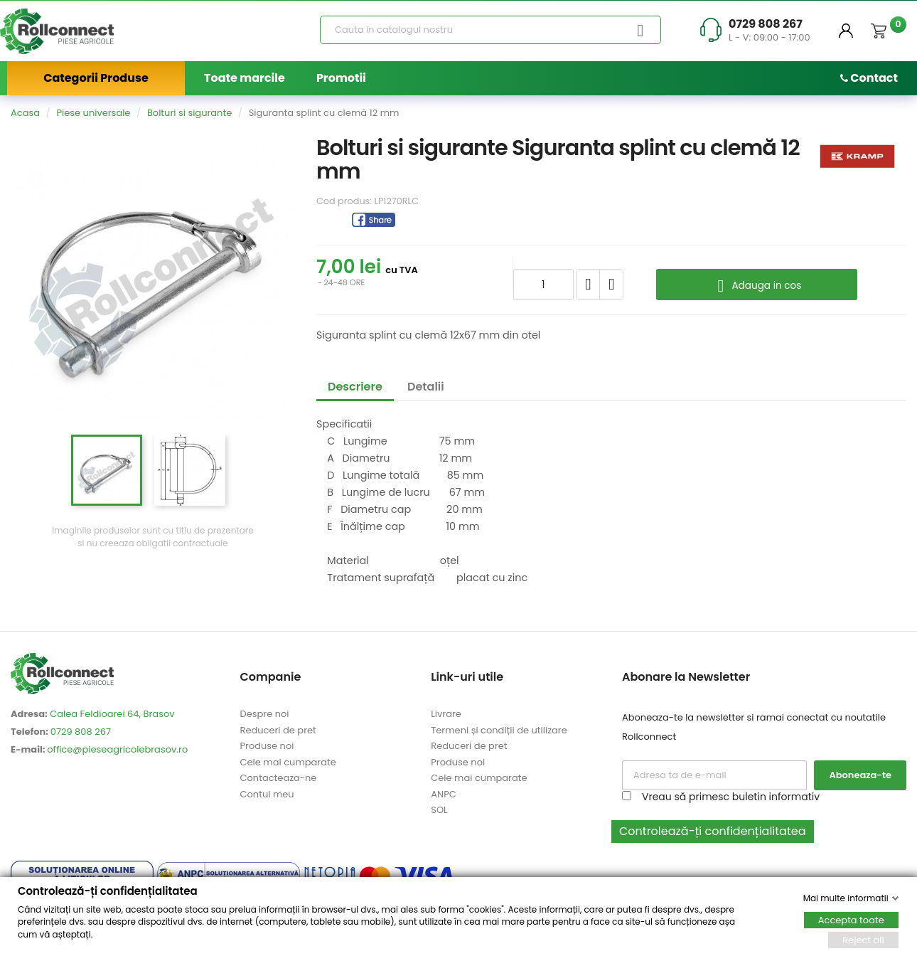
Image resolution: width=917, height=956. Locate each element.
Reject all (863, 939)
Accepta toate (851, 919)
